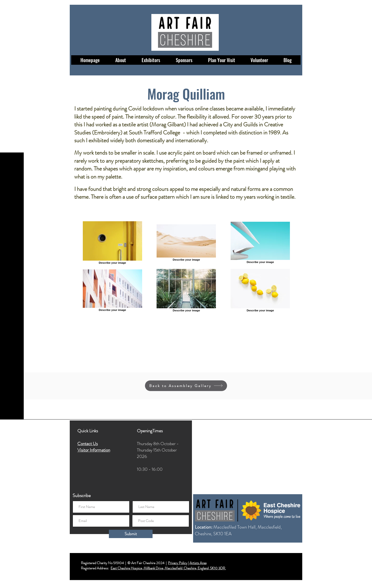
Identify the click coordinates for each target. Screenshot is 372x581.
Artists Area (198, 563)
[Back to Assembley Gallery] (186, 385)
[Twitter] (12, 565)
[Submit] (131, 534)
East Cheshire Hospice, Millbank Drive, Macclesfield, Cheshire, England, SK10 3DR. (168, 568)
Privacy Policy (177, 563)
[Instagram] (12, 557)
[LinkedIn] (12, 573)
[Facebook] (12, 548)
